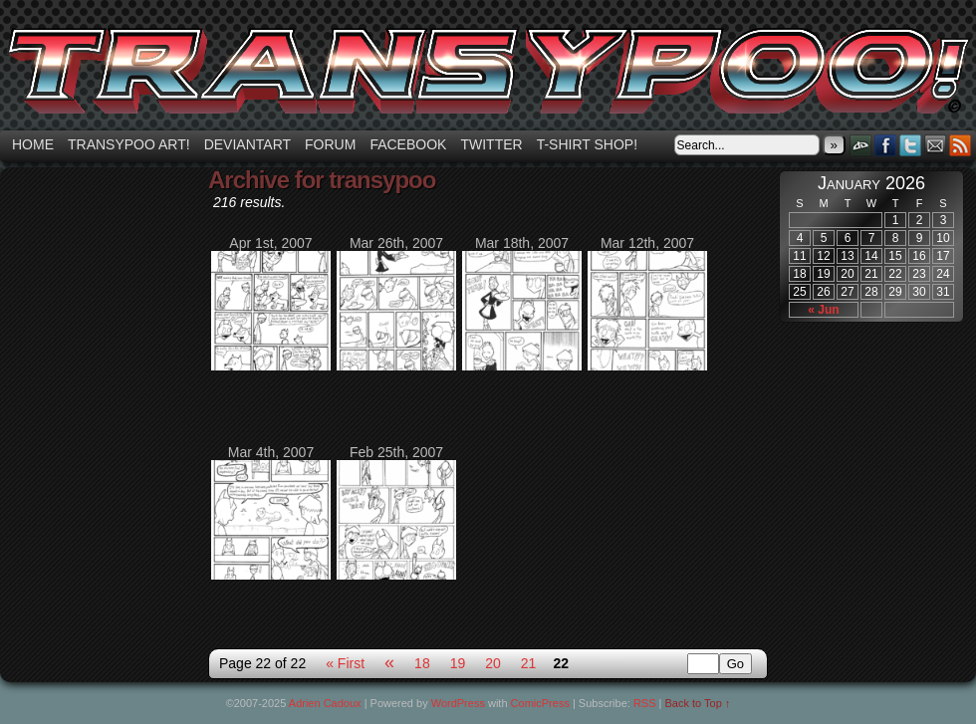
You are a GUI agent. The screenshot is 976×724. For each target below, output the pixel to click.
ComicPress (540, 703)
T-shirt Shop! (587, 144)
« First (345, 663)
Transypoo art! (129, 144)
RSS (960, 144)
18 (422, 663)
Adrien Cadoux (325, 703)
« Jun (823, 310)
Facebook (407, 144)
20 (493, 663)
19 (458, 663)
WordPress (458, 703)
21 (529, 663)
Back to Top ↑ (698, 703)
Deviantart (247, 144)
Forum (330, 144)
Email (935, 144)
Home (33, 144)
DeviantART (861, 144)
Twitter (491, 144)
